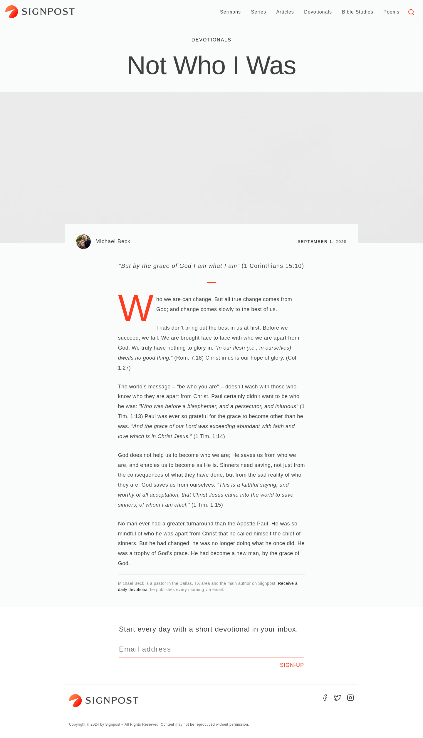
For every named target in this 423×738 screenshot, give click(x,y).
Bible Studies (357, 11)
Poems (391, 11)
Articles (285, 11)
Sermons (230, 11)
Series (258, 11)
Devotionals (318, 11)
